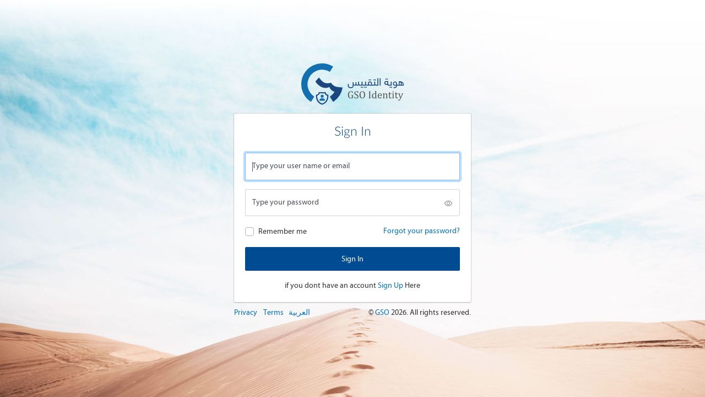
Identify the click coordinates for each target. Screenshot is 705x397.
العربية (299, 312)
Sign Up (390, 285)
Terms (273, 312)
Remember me (282, 231)
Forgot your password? (421, 230)
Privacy (245, 312)
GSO (383, 312)
